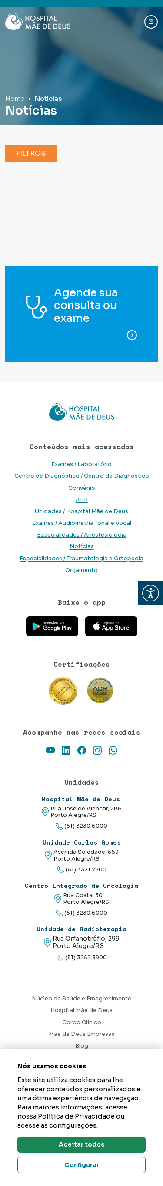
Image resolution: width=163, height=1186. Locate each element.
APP (82, 499)
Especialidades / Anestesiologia (81, 534)
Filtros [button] (31, 153)
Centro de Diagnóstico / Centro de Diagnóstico (81, 475)
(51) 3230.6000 (81, 826)
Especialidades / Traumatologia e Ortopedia (81, 558)
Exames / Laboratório (81, 464)
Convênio (81, 488)
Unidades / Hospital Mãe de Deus (81, 511)
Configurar (81, 1165)
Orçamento (81, 570)
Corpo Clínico (81, 1022)
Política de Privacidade (76, 1116)
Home (14, 99)
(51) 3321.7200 (81, 870)
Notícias (82, 546)
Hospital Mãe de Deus (81, 1010)
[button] (150, 593)
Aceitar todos (82, 1144)
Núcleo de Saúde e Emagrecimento (82, 998)
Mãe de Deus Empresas (82, 1034)
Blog (81, 1045)
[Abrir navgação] (151, 22)
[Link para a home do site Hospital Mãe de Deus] (81, 412)
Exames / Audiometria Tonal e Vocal (81, 523)
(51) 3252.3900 (82, 957)
